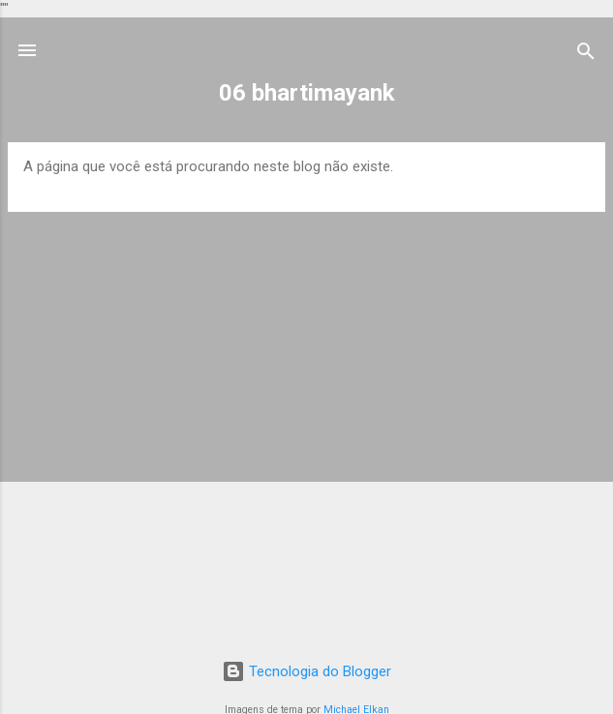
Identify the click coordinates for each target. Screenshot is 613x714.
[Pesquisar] (586, 52)
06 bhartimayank (307, 92)
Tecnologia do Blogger (306, 671)
